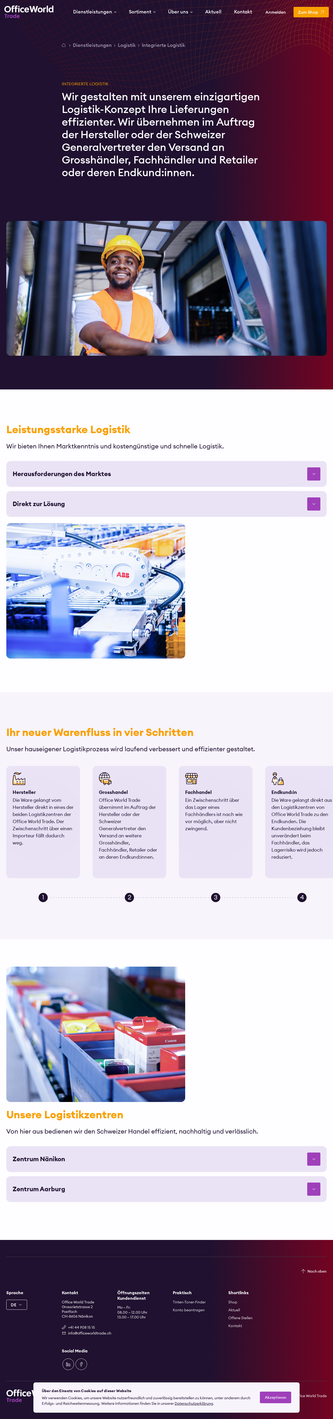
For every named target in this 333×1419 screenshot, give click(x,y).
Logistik (127, 45)
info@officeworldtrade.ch (86, 1333)
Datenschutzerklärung (194, 1403)
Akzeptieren (275, 1397)
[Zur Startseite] (29, 12)
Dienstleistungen (92, 45)
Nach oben (316, 1271)
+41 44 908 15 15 (81, 1327)
